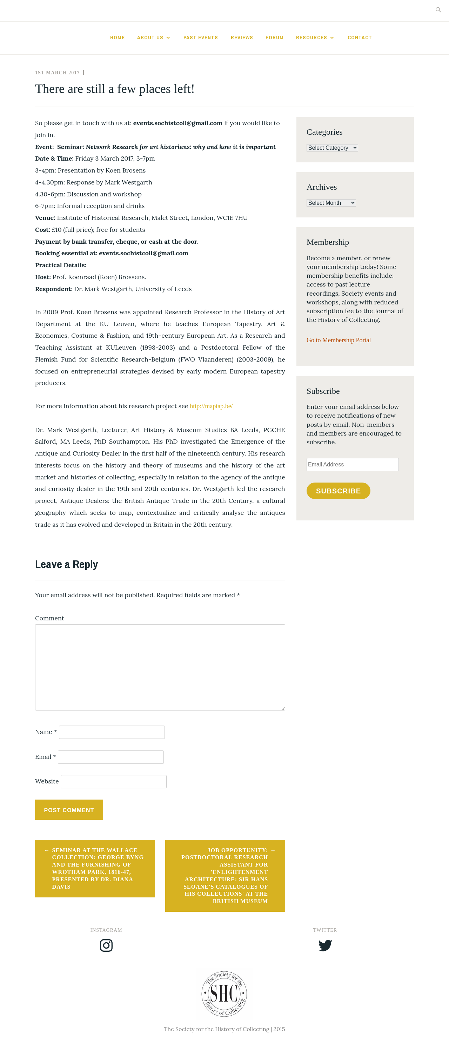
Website (47, 781)
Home (117, 37)
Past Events (200, 37)
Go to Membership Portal (339, 340)
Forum (275, 37)
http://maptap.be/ (211, 406)
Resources (311, 37)
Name (46, 732)
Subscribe (338, 491)
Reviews (242, 37)
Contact (360, 37)
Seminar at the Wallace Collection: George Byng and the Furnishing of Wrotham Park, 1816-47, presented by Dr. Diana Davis (98, 868)
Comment (49, 618)
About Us (150, 37)
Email (45, 757)
